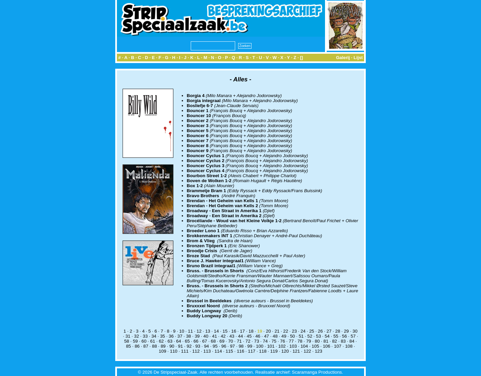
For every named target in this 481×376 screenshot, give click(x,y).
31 (127, 336)
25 (311, 331)
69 (221, 341)
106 (326, 346)
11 (190, 331)
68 (213, 341)
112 (195, 351)
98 (241, 346)
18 (251, 331)
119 (274, 351)
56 (344, 336)
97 (232, 346)
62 (161, 341)
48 (275, 336)
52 (309, 336)
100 (259, 346)
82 (334, 341)
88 (154, 346)
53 (318, 336)
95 (215, 346)
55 (335, 336)
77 (291, 341)
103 (293, 346)
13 (207, 331)
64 (178, 341)
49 (283, 336)
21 (277, 331)
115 (229, 351)
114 (218, 351)
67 (204, 341)
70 (230, 341)
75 (274, 341)
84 (351, 341)
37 (179, 336)
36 (171, 336)
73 (256, 341)
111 (184, 351)
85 (128, 346)
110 (173, 351)
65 (187, 341)
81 (325, 341)
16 (233, 331)
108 (348, 346)
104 (304, 346)
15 (224, 331)
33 (145, 336)
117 (251, 351)
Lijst (358, 57)
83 (343, 341)
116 (240, 351)
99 (249, 346)
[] (301, 57)
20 (268, 331)
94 (206, 346)
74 (265, 341)
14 (216, 331)
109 (162, 351)
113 (207, 351)
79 (308, 341)
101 (271, 346)
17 (242, 331)
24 (303, 331)
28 (337, 331)
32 (136, 336)
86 (137, 346)
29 (346, 331)
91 (180, 346)
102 (282, 346)
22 (285, 331)
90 (171, 346)
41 (214, 336)
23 (294, 331)
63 (169, 341)
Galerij (343, 57)
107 (337, 346)
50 (292, 336)
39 (197, 336)
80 (317, 341)
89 (163, 346)
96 (223, 346)
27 (329, 331)
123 (318, 351)
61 (152, 341)
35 (162, 336)
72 (248, 341)
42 (223, 336)
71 (239, 341)
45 (249, 336)
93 (197, 346)
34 (153, 336)
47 (266, 336)
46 (257, 336)
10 (181, 331)
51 (301, 336)
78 (299, 341)
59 (135, 341)
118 (263, 351)
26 (320, 331)
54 (327, 336)
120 (285, 351)
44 (240, 336)
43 (231, 336)
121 (296, 351)
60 (144, 341)
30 (354, 331)
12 (198, 331)
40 (205, 336)
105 (315, 346)
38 (188, 336)
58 (126, 341)
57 (353, 336)
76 (282, 341)
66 (195, 341)
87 (145, 346)
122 (307, 351)
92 (189, 346)
